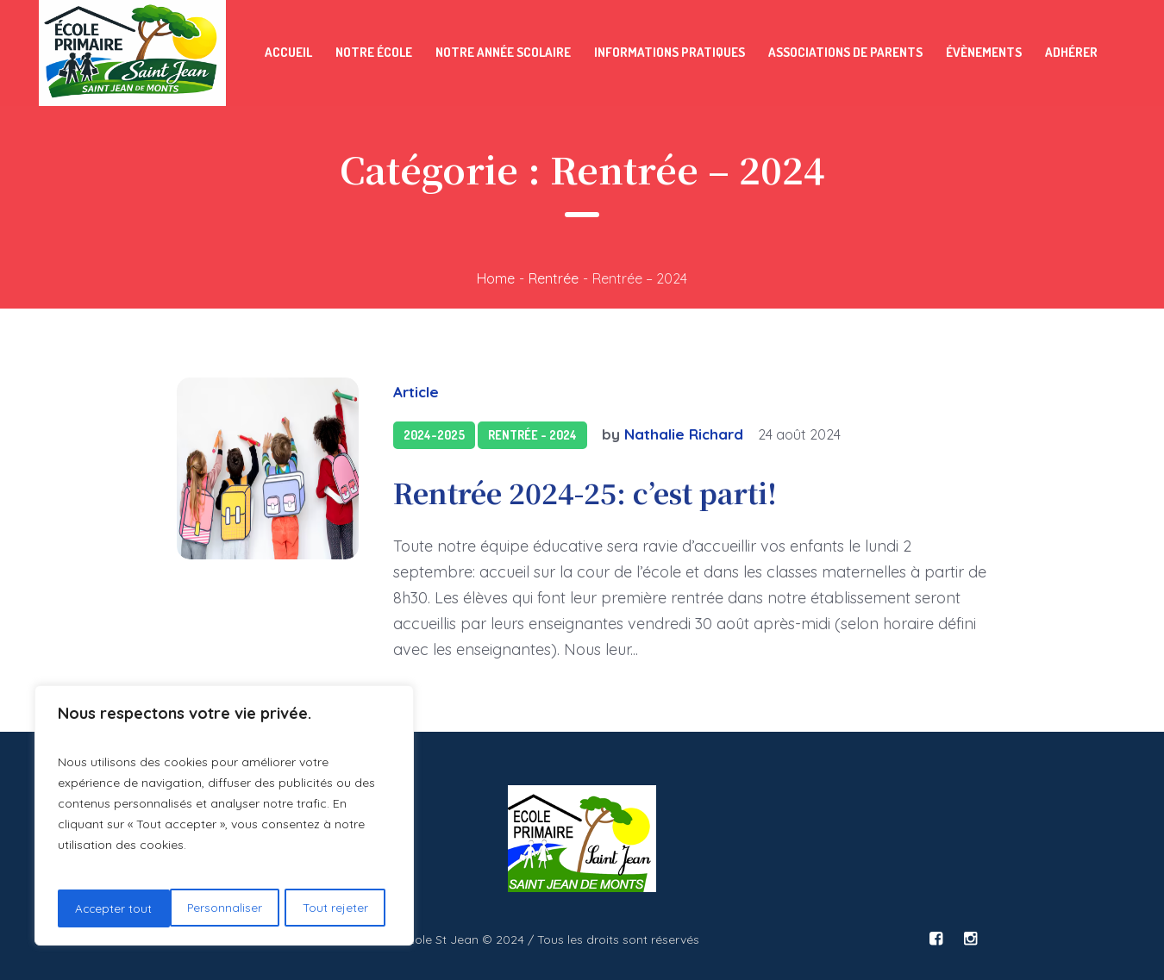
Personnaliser (112, 908)
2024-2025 (434, 435)
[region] (224, 817)
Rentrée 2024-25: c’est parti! (585, 492)
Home (496, 278)
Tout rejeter (223, 908)
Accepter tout (335, 908)
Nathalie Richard (683, 434)
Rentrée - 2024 (532, 435)
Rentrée (554, 278)
